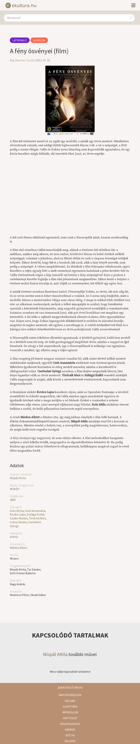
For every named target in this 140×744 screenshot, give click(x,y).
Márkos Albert (19, 547)
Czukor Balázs (19, 518)
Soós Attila (17, 511)
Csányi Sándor (18, 522)
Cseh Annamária (35, 511)
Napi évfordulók (70, 695)
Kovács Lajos (18, 514)
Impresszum (70, 712)
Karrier (70, 729)
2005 (13, 500)
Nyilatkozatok (70, 724)
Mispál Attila (18, 478)
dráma (14, 537)
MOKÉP (14, 489)
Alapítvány (70, 706)
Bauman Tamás (24, 60)
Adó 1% (70, 735)
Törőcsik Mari (37, 518)
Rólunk (70, 701)
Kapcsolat (70, 718)
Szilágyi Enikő (35, 514)
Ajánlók (39, 40)
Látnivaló (20, 40)
